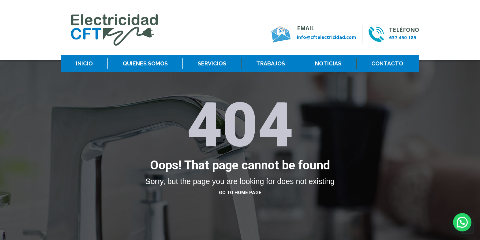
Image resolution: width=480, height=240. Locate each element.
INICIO (84, 63)
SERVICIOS (212, 63)
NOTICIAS (328, 63)
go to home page (240, 192)
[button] (462, 222)
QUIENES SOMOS (145, 63)
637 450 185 (402, 37)
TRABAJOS (270, 63)
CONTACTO (387, 63)
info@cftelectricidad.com (326, 37)
